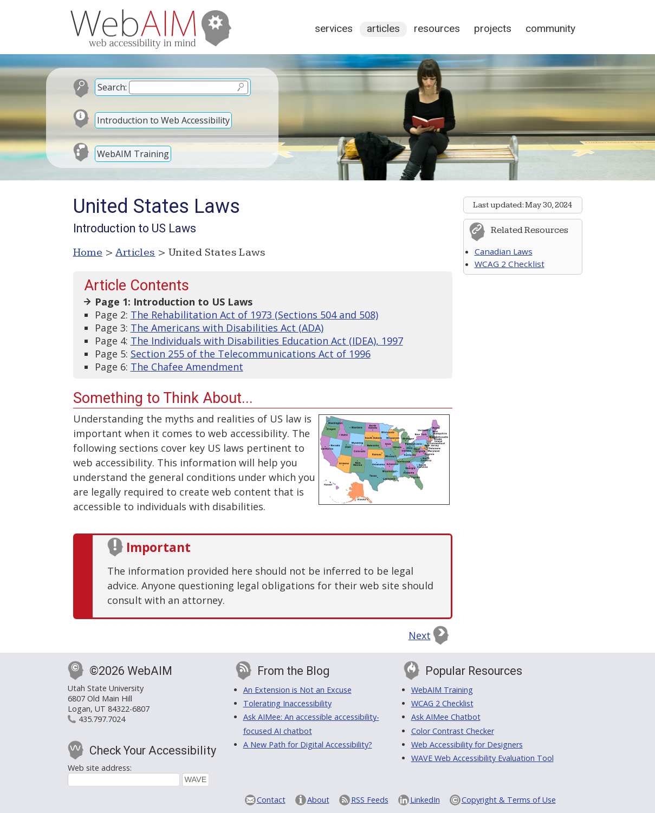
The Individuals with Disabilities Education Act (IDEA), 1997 (267, 340)
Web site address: (100, 768)
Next (419, 635)
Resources (437, 28)
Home (88, 252)
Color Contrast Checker (452, 731)
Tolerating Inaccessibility (287, 703)
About (318, 800)
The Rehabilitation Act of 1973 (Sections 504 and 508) (254, 314)
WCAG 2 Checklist (509, 263)
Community (550, 28)
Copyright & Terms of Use (509, 800)
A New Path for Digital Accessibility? (307, 744)
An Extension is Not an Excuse (297, 690)
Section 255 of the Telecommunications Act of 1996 (251, 353)
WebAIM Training (133, 154)
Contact (271, 800)
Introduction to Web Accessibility (163, 120)
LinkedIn (425, 800)
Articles (383, 28)
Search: (112, 87)
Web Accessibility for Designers (467, 744)
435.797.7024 (102, 719)
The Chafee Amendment (187, 366)
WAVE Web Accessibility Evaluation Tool (482, 758)
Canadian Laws (504, 251)
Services (334, 28)
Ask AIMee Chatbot (446, 717)
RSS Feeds (369, 800)
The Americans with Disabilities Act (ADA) (227, 327)
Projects (492, 28)
